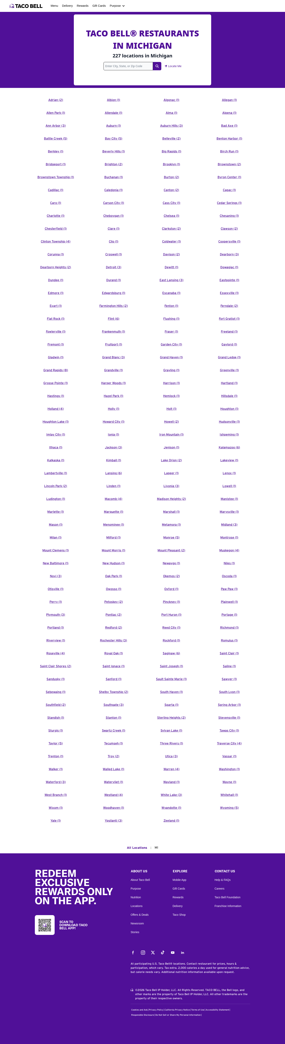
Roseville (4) (55, 653)
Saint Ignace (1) (114, 666)
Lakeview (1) (229, 460)
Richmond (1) (229, 627)
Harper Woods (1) (113, 383)
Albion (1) (113, 100)
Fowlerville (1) (56, 331)
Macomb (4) (113, 499)
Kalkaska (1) (55, 460)
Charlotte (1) (56, 215)
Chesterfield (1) (56, 228)
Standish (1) (55, 717)
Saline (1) (229, 666)
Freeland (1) (229, 331)
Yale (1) (55, 820)
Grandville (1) (113, 370)
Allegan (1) (229, 100)
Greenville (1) (229, 370)
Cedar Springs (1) (229, 203)
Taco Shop (179, 914)
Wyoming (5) (229, 807)
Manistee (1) (229, 499)
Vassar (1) (229, 756)
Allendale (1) (113, 112)
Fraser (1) (171, 331)
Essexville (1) (229, 293)
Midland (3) (229, 524)
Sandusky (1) (56, 679)
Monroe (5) (171, 537)
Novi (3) (56, 576)
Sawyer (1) (229, 679)
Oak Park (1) (113, 576)
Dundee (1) (55, 280)
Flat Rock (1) (56, 318)
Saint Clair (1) (229, 653)
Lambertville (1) (55, 473)
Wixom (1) (56, 807)
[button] (148, 872)
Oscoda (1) (229, 576)
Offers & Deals (140, 914)
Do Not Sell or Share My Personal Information (178, 1015)
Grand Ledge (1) (229, 357)
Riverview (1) (55, 640)
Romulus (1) (229, 640)
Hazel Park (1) (113, 396)
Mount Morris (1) (113, 550)
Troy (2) (113, 756)
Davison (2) (171, 254)
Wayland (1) (171, 782)
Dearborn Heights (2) (55, 267)
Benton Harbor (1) (229, 138)
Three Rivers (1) (171, 743)
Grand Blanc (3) (113, 357)
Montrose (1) (229, 537)
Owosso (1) (113, 589)
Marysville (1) (229, 511)
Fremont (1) (56, 344)
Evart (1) (56, 305)
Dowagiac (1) (229, 267)
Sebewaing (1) (56, 692)
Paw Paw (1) (229, 589)
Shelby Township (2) (113, 692)
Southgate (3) (114, 704)
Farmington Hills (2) (113, 305)
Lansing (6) (113, 473)
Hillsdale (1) (229, 396)
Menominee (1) (113, 524)
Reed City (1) (171, 627)
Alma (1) (171, 112)
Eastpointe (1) (229, 280)
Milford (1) (113, 537)
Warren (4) (171, 769)
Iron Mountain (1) (171, 434)
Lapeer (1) (171, 473)
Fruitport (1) (113, 344)
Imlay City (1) (55, 434)
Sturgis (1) (55, 730)
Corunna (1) (56, 254)
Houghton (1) (229, 408)
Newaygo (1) (171, 563)
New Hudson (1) (114, 563)
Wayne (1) (229, 782)
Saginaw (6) (171, 653)
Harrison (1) (171, 383)
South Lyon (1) (229, 692)
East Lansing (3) (171, 280)
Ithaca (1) (55, 447)
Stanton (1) (113, 717)
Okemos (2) (171, 576)
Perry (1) (55, 601)
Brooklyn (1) (171, 164)
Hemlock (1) (171, 396)
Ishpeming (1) (229, 434)
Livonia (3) (171, 486)
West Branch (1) (56, 795)
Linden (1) (113, 486)
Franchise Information (228, 906)
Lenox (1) (229, 473)
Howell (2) (171, 421)
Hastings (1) (55, 396)
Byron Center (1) (229, 177)
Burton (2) (171, 177)
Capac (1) (229, 190)
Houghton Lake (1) (56, 421)
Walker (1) (56, 769)
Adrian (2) (55, 100)
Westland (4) (113, 795)
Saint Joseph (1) (171, 666)
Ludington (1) (55, 499)
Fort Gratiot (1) (229, 318)
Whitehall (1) (229, 795)
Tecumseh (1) (113, 743)
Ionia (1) (113, 434)
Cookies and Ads (139, 1010)
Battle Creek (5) (55, 138)
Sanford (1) (114, 679)
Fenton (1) (171, 305)
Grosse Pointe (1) (55, 383)
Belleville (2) (171, 138)
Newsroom (137, 923)
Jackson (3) (113, 447)
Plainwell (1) (229, 601)
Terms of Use (197, 1010)
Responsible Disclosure (142, 1015)
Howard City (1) (113, 421)
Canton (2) (171, 190)
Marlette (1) (55, 511)
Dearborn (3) (229, 254)
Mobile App (179, 879)
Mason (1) (56, 524)
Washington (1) (229, 769)
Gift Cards (99, 5)
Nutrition (136, 897)
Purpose (115, 5)
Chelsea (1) (171, 215)
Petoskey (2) (113, 601)
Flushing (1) (171, 318)
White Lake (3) (171, 795)
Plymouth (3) (55, 614)
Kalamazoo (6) (229, 447)
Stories (135, 932)
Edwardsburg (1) (113, 293)
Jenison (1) (171, 447)
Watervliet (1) (113, 782)
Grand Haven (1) (171, 357)
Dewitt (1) (171, 267)
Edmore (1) (56, 293)
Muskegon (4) (229, 550)
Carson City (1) (113, 203)
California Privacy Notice (177, 1010)
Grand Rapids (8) (55, 370)
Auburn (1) (113, 125)
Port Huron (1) (171, 614)
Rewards (82, 5)
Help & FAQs (223, 879)
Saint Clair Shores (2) (55, 666)
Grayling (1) (171, 370)
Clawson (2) (229, 228)
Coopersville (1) (229, 241)
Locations (136, 906)
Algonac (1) (171, 100)
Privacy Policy (156, 1010)
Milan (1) (56, 537)
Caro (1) (55, 203)
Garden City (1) (171, 344)
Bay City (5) (113, 138)
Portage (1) (229, 614)
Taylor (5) (55, 743)
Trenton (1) (55, 756)
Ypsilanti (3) (113, 820)
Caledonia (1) (113, 190)
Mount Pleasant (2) (171, 550)
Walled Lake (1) (113, 769)
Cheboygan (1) (113, 215)
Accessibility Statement (217, 1010)
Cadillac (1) (55, 190)
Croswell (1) (113, 254)
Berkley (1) (55, 151)
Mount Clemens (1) (55, 550)
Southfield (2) (56, 704)
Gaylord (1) (229, 344)
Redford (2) (113, 627)
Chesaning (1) (229, 215)
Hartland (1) (229, 383)
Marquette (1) (113, 511)
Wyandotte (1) (171, 807)
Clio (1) (113, 241)
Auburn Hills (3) (171, 125)
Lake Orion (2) (171, 460)
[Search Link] (157, 66)
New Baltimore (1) (55, 563)
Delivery (67, 5)
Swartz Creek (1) (113, 730)
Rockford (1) (171, 640)
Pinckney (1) (171, 601)
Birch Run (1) (229, 151)
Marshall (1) (171, 511)
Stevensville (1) (229, 717)
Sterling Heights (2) (171, 717)
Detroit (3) (113, 267)
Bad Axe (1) (229, 125)
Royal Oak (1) (113, 653)
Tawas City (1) (229, 730)
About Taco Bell (140, 879)
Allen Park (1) (55, 112)
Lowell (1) (229, 486)
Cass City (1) (171, 203)
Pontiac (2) (113, 614)
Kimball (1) (113, 460)
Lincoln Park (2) (55, 486)
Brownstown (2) (229, 164)
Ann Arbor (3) (56, 125)
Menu (54, 5)
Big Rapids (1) (171, 151)
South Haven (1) (171, 692)
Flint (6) (113, 318)
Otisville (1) (56, 589)
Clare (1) (114, 228)
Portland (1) (55, 627)
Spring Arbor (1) (229, 704)
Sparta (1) (171, 704)
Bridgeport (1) (56, 164)
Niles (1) (229, 563)
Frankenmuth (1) (113, 331)
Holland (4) (56, 408)
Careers (219, 888)
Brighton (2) (114, 164)
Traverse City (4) (229, 743)
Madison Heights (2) (171, 499)
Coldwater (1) (171, 241)
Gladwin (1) (56, 357)
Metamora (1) (171, 524)
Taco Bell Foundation (227, 897)
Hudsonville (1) (229, 421)
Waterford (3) (56, 782)
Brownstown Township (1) (55, 177)
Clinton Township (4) (55, 241)
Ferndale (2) (229, 305)
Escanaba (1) (171, 293)
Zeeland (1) (171, 820)
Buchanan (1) (113, 177)
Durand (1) (113, 280)
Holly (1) (113, 408)
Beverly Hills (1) (113, 151)
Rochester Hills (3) (113, 640)
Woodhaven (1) (113, 807)
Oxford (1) (171, 589)
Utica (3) (171, 756)
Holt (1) (171, 408)
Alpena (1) (229, 112)
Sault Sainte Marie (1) (171, 679)
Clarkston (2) (171, 228)
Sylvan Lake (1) (171, 730)
